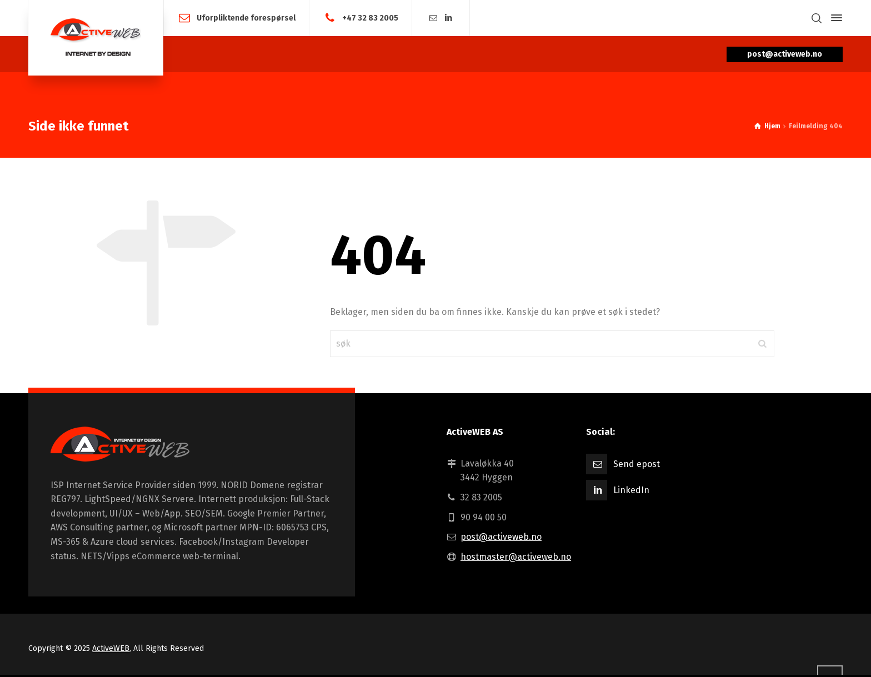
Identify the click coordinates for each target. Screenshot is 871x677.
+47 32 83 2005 (370, 17)
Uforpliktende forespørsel (246, 17)
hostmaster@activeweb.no (515, 556)
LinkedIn (631, 490)
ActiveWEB (110, 648)
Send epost (636, 464)
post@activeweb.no (501, 536)
